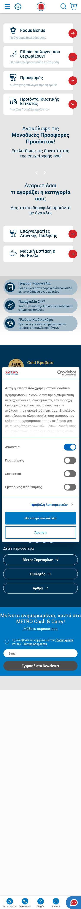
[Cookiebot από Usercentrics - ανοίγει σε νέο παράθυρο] (57, 373)
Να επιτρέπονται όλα (40, 518)
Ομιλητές (40, 574)
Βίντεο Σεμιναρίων (40, 559)
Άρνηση (40, 532)
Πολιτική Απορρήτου (34, 644)
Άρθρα (40, 588)
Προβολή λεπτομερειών (49, 504)
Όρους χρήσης (65, 640)
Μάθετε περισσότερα (40, 628)
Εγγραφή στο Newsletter (40, 665)
